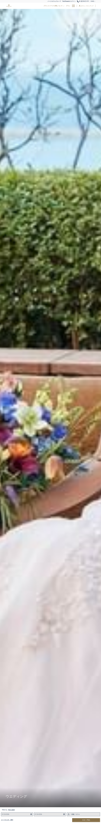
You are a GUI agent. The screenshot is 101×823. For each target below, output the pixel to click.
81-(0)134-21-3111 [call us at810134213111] (83, 1)
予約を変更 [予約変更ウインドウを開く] (11, 810)
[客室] (57, 6)
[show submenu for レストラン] (70, 6)
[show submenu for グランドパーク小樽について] (49, 6)
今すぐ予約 (86, 820)
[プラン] (52, 6)
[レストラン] (64, 6)
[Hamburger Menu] (73, 6)
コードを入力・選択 (7, 820)
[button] (9, 814)
